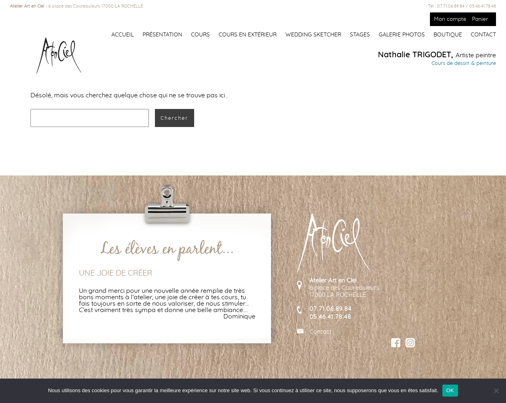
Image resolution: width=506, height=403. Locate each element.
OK (450, 390)
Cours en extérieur (248, 35)
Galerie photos (402, 35)
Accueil (122, 35)
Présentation (162, 35)
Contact (483, 35)
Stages (360, 35)
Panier (480, 19)
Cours (200, 35)
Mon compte (450, 19)
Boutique (448, 35)
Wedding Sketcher (313, 35)
